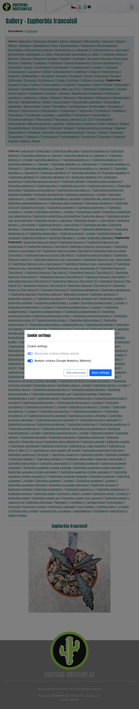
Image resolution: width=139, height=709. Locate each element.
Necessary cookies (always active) (57, 353)
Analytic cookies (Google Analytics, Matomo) (63, 360)
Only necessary (76, 372)
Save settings (100, 372)
